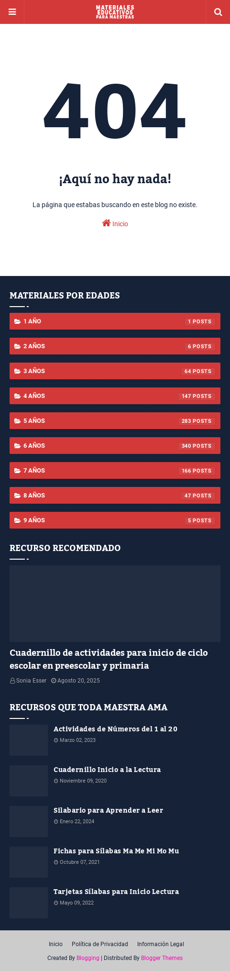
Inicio (115, 223)
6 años (119, 446)
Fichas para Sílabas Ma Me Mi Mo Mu (116, 852)
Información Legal (160, 944)
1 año (119, 322)
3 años (119, 371)
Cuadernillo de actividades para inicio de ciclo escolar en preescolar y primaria (109, 660)
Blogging (88, 958)
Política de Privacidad (100, 944)
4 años (119, 396)
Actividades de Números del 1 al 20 (115, 730)
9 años (119, 521)
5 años (119, 421)
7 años (119, 471)
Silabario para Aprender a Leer (108, 811)
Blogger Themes (162, 958)
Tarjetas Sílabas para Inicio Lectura (116, 892)
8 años (119, 496)
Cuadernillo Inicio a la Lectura (107, 770)
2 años (119, 346)
